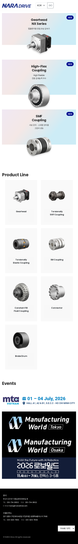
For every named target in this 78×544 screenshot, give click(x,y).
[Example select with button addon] (41, 5)
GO (50, 5)
